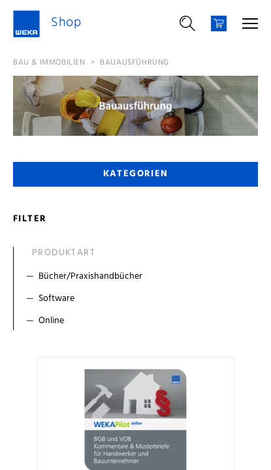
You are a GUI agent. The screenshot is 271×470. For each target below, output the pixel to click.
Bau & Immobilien (49, 62)
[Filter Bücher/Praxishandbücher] (138, 277)
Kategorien (135, 173)
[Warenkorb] (219, 23)
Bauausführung (134, 62)
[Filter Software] (138, 299)
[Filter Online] (138, 321)
